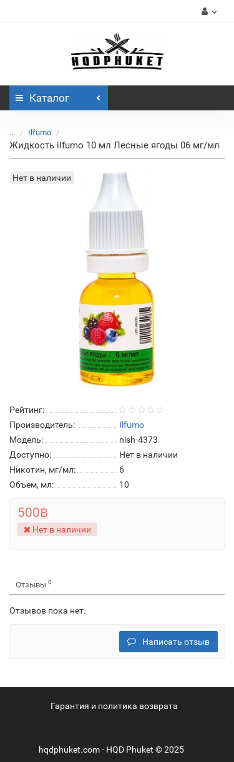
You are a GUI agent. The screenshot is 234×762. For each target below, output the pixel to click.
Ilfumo (39, 132)
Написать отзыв (168, 642)
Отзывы (34, 584)
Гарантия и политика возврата (114, 706)
